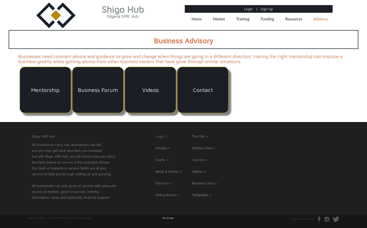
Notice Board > (167, 195)
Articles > (162, 148)
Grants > (162, 160)
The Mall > (200, 136)
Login (249, 9)
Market (219, 19)
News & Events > (168, 171)
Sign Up (267, 9)
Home (197, 19)
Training (243, 19)
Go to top (168, 217)
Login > (161, 136)
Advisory (320, 19)
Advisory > (163, 183)
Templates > (201, 195)
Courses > (200, 160)
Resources (293, 19)
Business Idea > (204, 183)
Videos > (199, 171)
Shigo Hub (122, 13)
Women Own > (203, 148)
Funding (267, 19)
